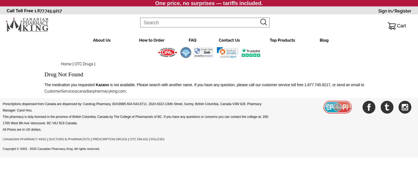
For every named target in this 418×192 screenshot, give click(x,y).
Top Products (282, 40)
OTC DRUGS (139, 139)
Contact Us (229, 40)
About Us (102, 40)
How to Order (151, 40)
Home (66, 64)
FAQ (192, 40)
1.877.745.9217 (48, 10)
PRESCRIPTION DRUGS (110, 139)
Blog (324, 40)
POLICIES (157, 139)
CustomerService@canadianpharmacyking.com (85, 91)
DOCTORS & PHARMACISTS (69, 139)
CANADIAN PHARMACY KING (24, 139)
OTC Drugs (84, 64)
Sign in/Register (394, 11)
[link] (227, 52)
